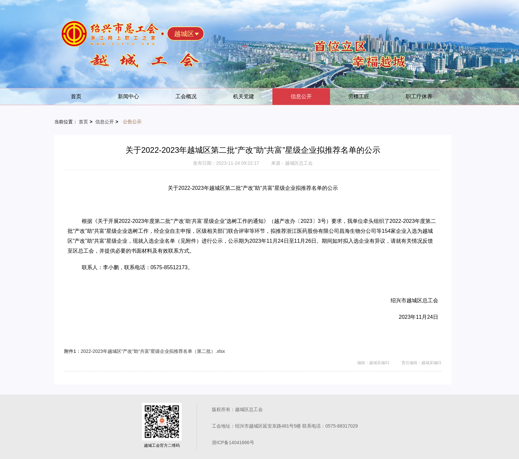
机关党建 (243, 96)
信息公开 (301, 96)
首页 (76, 96)
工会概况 (186, 96)
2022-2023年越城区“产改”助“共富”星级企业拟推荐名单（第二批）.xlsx (153, 351)
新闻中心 (128, 96)
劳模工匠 (358, 96)
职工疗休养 (419, 96)
